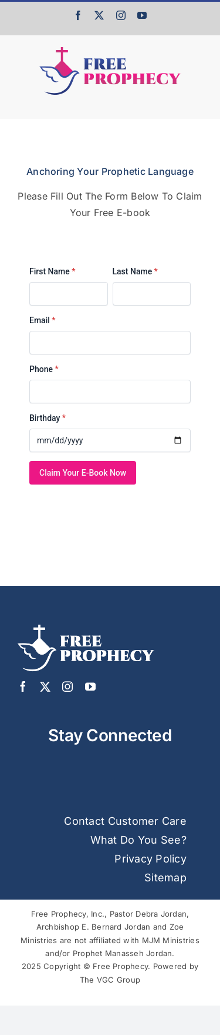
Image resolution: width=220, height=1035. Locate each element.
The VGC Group (110, 979)
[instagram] (67, 686)
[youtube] (90, 686)
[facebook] (23, 686)
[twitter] (45, 686)
